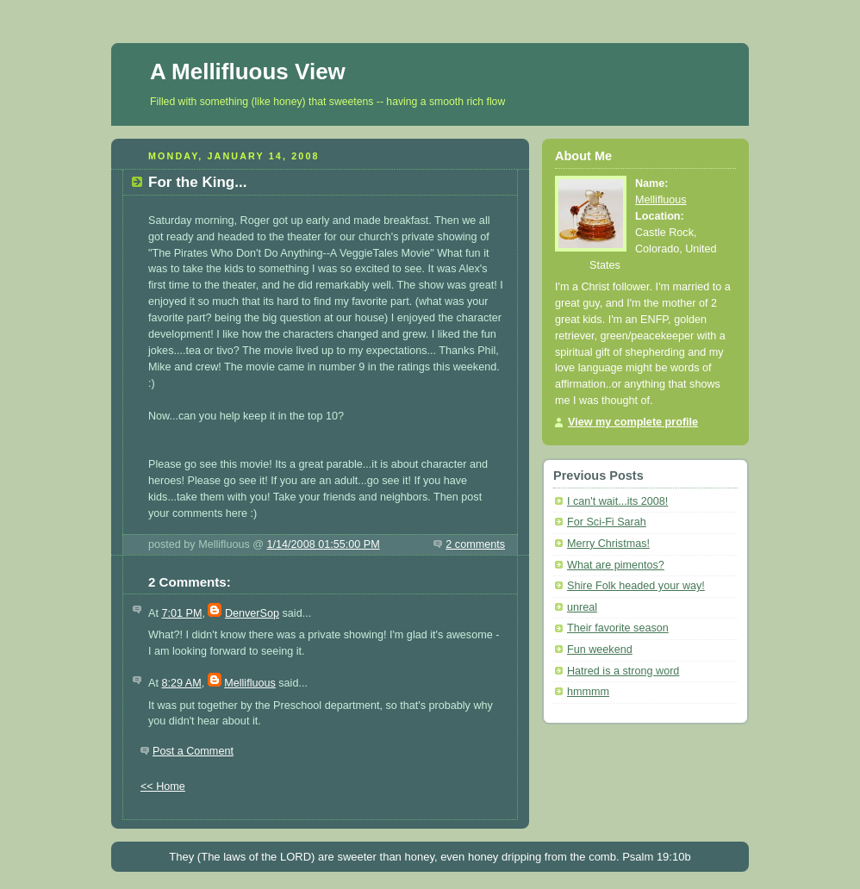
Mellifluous (250, 683)
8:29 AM (181, 683)
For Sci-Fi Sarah (606, 522)
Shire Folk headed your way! (636, 586)
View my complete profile (633, 422)
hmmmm (588, 692)
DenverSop (252, 613)
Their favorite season (618, 628)
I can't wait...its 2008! (617, 501)
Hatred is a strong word (623, 671)
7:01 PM (181, 613)
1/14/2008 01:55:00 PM (323, 544)
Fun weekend (600, 649)
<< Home (162, 786)
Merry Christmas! (608, 544)
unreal (582, 607)
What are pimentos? (615, 565)
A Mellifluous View (248, 71)
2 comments (475, 544)
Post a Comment (193, 751)
